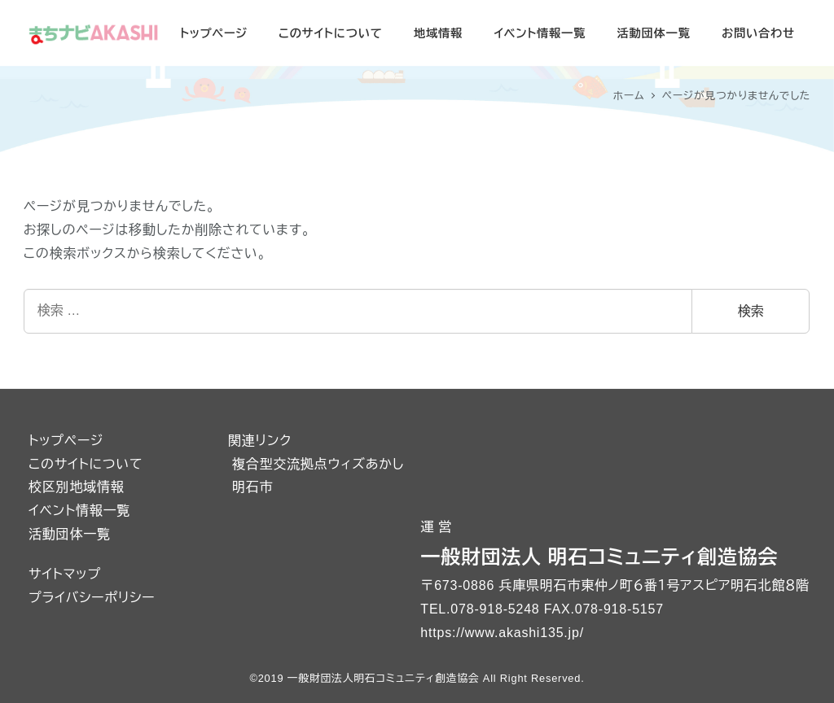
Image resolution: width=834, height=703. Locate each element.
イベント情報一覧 (79, 510)
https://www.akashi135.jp (499, 633)
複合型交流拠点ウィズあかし (318, 464)
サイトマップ (65, 574)
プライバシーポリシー (92, 598)
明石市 (252, 487)
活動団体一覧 (70, 534)
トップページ (66, 441)
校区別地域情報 (77, 487)
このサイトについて (86, 464)
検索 (751, 311)
